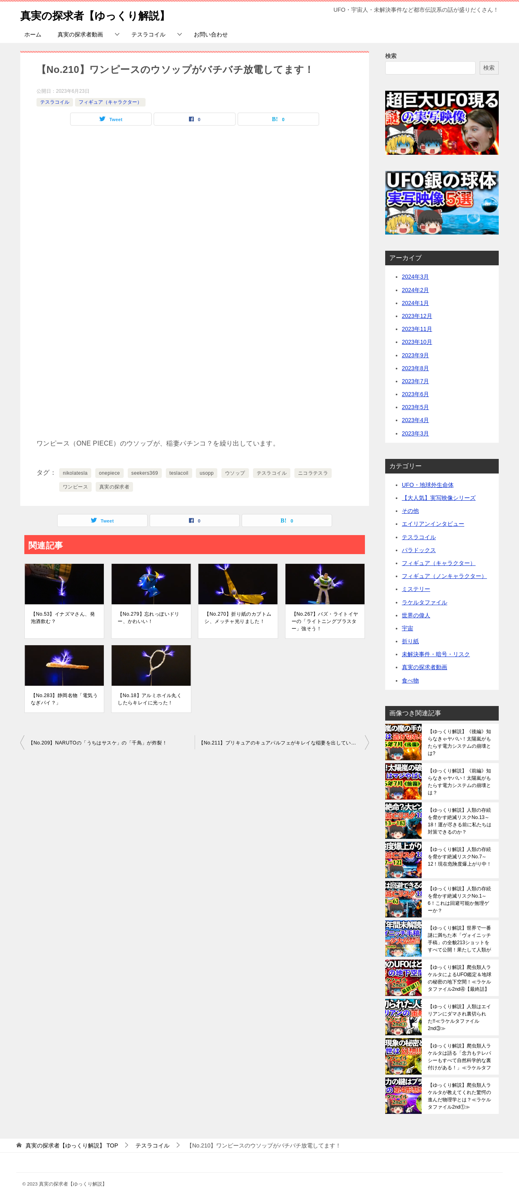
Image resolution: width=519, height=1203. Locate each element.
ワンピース (75, 487)
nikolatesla (75, 473)
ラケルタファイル (424, 602)
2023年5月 (415, 407)
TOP (72, 1145)
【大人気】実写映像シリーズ (439, 498)
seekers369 (144, 473)
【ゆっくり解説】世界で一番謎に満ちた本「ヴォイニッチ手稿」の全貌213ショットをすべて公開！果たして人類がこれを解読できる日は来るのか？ (459, 939)
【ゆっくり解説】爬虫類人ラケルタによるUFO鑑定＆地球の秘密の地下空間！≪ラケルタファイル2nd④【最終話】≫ (459, 978)
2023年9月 (415, 355)
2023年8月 (415, 368)
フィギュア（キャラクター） (110, 102)
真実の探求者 (114, 487)
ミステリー (416, 589)
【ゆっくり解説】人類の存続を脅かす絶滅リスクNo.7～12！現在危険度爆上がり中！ (459, 857)
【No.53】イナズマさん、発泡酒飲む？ (63, 617)
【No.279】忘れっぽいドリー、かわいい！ (149, 617)
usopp (206, 473)
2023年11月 (417, 329)
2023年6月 (415, 394)
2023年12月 (417, 316)
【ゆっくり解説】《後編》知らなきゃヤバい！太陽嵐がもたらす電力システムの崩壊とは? (459, 742)
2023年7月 (415, 381)
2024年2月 (415, 290)
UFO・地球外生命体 (428, 485)
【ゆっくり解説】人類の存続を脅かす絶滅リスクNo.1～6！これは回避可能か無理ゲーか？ (459, 899)
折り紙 (410, 641)
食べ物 (410, 680)
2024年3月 (415, 276)
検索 (391, 56)
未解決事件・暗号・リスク (436, 654)
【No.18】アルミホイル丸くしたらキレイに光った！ (150, 699)
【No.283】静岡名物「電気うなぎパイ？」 (64, 699)
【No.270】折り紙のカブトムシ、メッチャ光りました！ (237, 617)
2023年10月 (417, 342)
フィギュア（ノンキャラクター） (444, 576)
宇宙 (407, 628)
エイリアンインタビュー (433, 523)
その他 (410, 511)
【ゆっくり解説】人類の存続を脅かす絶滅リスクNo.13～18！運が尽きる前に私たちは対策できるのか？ (459, 821)
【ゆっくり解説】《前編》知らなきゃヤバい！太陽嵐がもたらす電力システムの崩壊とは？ (459, 782)
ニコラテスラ (313, 473)
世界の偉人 (416, 615)
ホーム (32, 34)
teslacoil (179, 473)
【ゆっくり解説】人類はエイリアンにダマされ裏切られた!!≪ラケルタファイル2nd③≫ (459, 1017)
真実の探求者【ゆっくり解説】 (106, 14)
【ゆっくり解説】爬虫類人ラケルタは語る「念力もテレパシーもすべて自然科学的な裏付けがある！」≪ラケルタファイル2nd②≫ (459, 1057)
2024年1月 (415, 303)
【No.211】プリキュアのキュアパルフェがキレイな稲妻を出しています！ (282, 743)
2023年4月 (415, 420)
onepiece (109, 473)
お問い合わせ (211, 34)
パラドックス (419, 550)
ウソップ (235, 473)
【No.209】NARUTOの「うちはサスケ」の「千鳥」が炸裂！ (97, 743)
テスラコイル (148, 34)
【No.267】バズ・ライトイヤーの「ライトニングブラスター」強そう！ (325, 621)
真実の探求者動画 (80, 34)
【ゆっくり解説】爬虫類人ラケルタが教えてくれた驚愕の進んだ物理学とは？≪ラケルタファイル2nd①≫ (459, 1096)
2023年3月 (415, 433)
